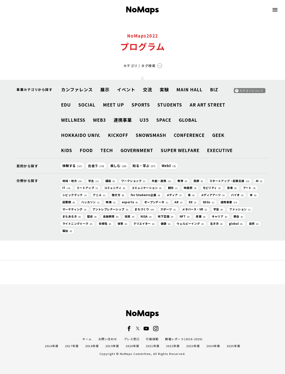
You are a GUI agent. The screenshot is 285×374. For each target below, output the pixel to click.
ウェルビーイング (190, 223)
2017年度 (72, 346)
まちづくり (144, 209)
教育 (182, 181)
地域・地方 (72, 181)
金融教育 (111, 216)
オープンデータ (156, 202)
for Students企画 (145, 195)
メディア (174, 195)
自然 (254, 223)
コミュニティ (115, 188)
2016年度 (51, 346)
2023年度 (193, 346)
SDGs (208, 202)
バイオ (237, 195)
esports (130, 202)
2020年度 (132, 346)
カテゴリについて (251, 91)
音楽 (232, 188)
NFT (185, 216)
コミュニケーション (147, 188)
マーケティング (74, 209)
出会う (96, 165)
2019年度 (112, 346)
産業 (200, 216)
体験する (72, 165)
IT (66, 188)
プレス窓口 (132, 339)
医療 (198, 181)
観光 (173, 188)
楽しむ (118, 165)
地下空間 (165, 216)
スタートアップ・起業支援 (229, 181)
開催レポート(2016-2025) (184, 339)
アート (249, 188)
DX (193, 202)
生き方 (216, 223)
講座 (110, 181)
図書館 (68, 202)
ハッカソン (90, 202)
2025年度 (233, 346)
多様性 (105, 223)
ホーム (87, 339)
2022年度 (173, 346)
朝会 (238, 216)
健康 (166, 223)
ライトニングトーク (77, 223)
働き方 (118, 195)
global (236, 223)
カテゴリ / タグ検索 (142, 65)
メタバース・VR (194, 209)
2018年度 (92, 346)
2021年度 (152, 346)
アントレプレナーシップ (110, 209)
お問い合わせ (107, 339)
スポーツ (168, 209)
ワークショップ (133, 181)
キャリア (219, 216)
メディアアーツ (213, 195)
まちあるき (71, 216)
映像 (111, 202)
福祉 (67, 231)
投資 (129, 216)
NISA (146, 216)
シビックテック (74, 195)
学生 (93, 181)
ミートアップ (87, 188)
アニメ (99, 195)
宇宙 (218, 209)
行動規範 (152, 339)
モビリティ (212, 188)
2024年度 (213, 346)
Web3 (169, 165)
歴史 (92, 216)
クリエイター (144, 223)
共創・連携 (161, 181)
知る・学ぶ (144, 165)
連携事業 (228, 202)
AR (178, 202)
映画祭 (190, 188)
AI (259, 181)
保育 (122, 223)
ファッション (240, 209)
